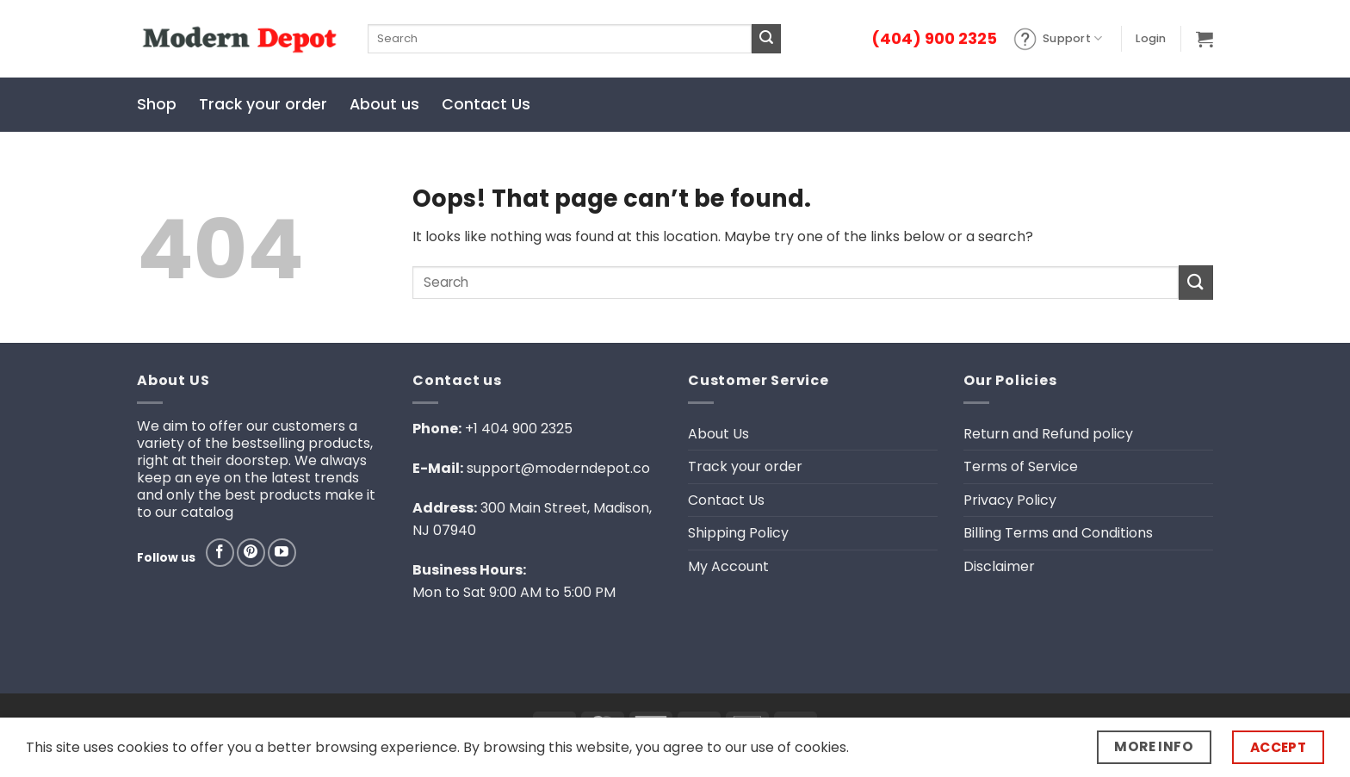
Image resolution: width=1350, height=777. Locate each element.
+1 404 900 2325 (519, 428)
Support (1057, 39)
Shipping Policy (738, 533)
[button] (1151, 38)
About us (384, 104)
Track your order (263, 104)
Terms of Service (1020, 466)
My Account (728, 566)
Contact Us (486, 104)
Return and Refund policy (1048, 434)
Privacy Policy (1009, 500)
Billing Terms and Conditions (1058, 533)
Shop (156, 104)
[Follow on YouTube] (282, 552)
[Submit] (766, 38)
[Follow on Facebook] (220, 552)
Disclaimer (999, 566)
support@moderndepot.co (558, 468)
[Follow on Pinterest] (251, 552)
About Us (718, 434)
